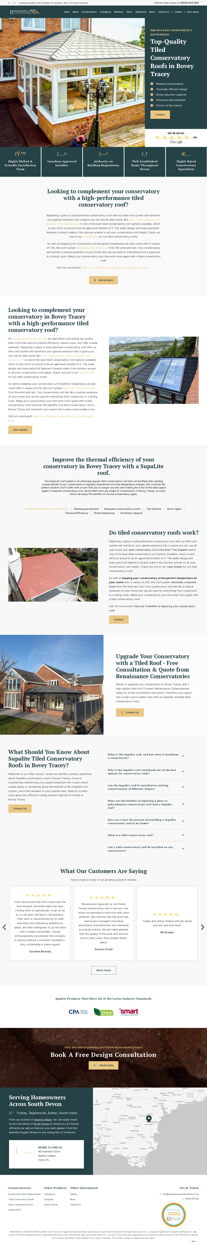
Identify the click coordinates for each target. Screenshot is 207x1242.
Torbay (21, 1112)
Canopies (48, 1199)
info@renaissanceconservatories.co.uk (179, 1194)
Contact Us (163, 12)
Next (190, 374)
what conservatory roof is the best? (62, 355)
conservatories (50, 484)
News (152, 12)
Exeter (52, 1112)
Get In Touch (103, 970)
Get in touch (103, 280)
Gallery (177, 12)
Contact (160, 114)
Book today (103, 1065)
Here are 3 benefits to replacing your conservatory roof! (116, 267)
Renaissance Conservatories (29, 338)
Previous (118, 374)
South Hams (68, 1112)
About (75, 12)
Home (67, 12)
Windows (118, 12)
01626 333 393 (189, 2)
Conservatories (89, 12)
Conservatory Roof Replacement (24, 1194)
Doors (129, 12)
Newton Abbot (43, 1119)
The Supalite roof (69, 223)
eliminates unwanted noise (92, 247)
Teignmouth (37, 1112)
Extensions (141, 12)
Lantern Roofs (51, 1204)
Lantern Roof (14, 1210)
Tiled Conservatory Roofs (21, 1199)
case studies (90, 236)
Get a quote (191, 12)
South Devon (42, 1123)
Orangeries (105, 12)
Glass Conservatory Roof (20, 1204)
